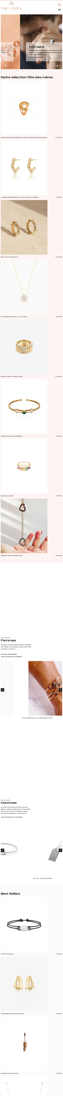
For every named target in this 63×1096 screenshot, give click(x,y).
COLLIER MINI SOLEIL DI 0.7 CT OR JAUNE (14, 316)
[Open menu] (59, 10)
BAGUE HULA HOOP (7, 496)
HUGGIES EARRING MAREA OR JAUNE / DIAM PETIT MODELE (20, 197)
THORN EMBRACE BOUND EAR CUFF (12, 1013)
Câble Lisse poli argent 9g (10, 878)
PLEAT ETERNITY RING (8, 718)
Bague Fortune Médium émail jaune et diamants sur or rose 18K (24, 137)
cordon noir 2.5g (7, 954)
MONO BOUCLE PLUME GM (9, 1073)
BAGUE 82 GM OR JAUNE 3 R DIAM (11, 376)
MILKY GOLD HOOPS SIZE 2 (9, 257)
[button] (59, 4)
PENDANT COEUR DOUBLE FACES (11, 555)
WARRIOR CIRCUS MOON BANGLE (12, 436)
